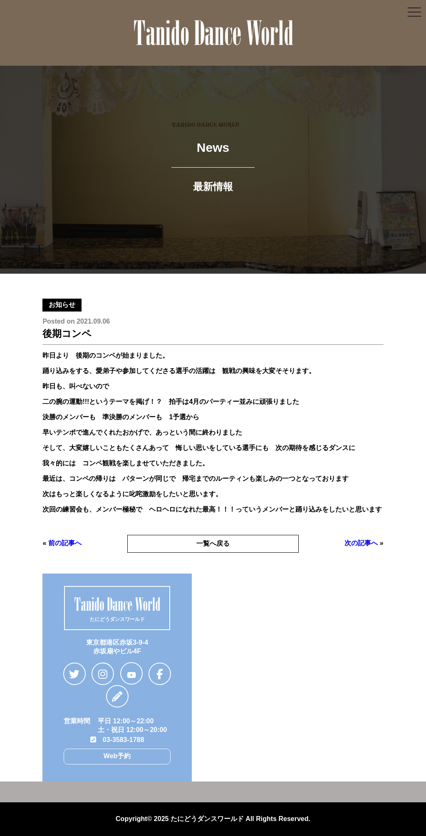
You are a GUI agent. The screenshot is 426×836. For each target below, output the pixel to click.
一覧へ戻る (213, 543)
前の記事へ (65, 543)
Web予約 (117, 755)
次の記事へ (361, 543)
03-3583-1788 (117, 739)
